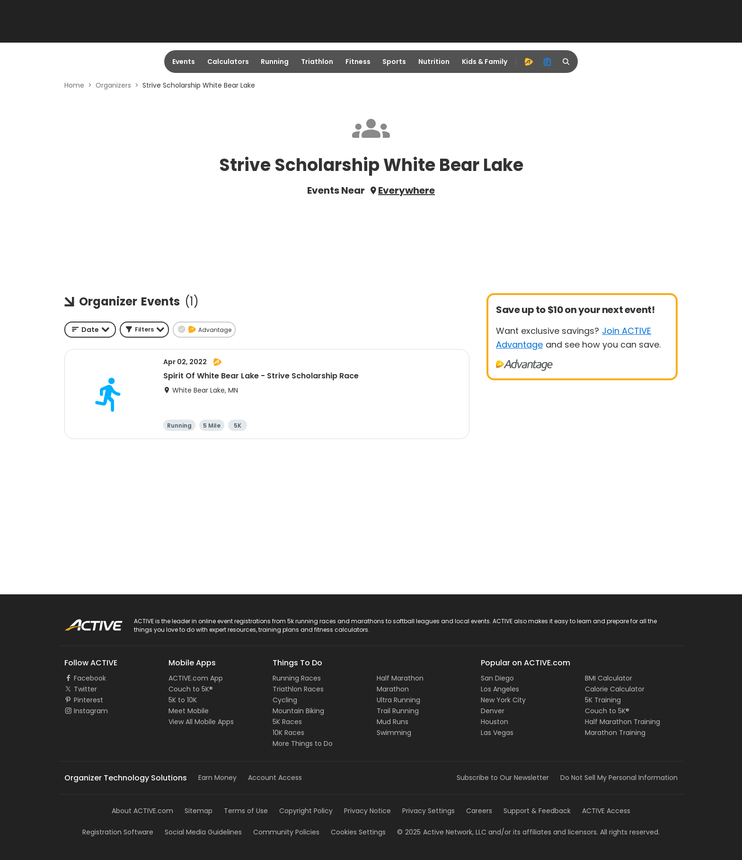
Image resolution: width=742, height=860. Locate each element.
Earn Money (217, 777)
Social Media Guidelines (203, 832)
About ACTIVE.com (142, 810)
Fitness (358, 61)
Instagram (91, 711)
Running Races (297, 678)
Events (183, 61)
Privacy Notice (367, 810)
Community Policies (286, 832)
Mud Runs (392, 721)
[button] (144, 330)
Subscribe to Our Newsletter (503, 777)
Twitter (85, 689)
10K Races (288, 732)
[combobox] (90, 330)
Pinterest (88, 700)
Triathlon (317, 61)
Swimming (394, 732)
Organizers (113, 85)
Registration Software (117, 832)
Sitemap (198, 810)
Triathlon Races (298, 689)
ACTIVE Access (606, 810)
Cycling (285, 700)
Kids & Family (484, 61)
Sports (394, 61)
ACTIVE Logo (84, 622)
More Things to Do (303, 743)
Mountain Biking (298, 711)
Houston (494, 721)
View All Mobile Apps (201, 721)
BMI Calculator (608, 678)
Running (275, 61)
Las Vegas (497, 732)
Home (74, 85)
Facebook (90, 678)
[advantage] (528, 61)
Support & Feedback (537, 810)
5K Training (603, 700)
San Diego (497, 678)
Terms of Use (246, 810)
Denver (492, 711)
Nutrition (434, 61)
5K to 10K (182, 700)
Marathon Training (615, 732)
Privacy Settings (428, 810)
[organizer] (547, 61)
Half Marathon (400, 678)
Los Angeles (500, 689)
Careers (479, 810)
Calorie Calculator (615, 689)
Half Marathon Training (622, 721)
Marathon (393, 689)
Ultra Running (398, 700)
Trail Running (398, 711)
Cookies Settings (358, 832)
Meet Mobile (188, 711)
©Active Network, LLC (441, 832)
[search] (566, 61)
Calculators (228, 61)
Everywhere (406, 190)
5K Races (287, 721)
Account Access (275, 777)
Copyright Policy (306, 810)
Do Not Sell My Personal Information (619, 777)
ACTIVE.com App (195, 678)
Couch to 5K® (190, 689)
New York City (503, 700)
